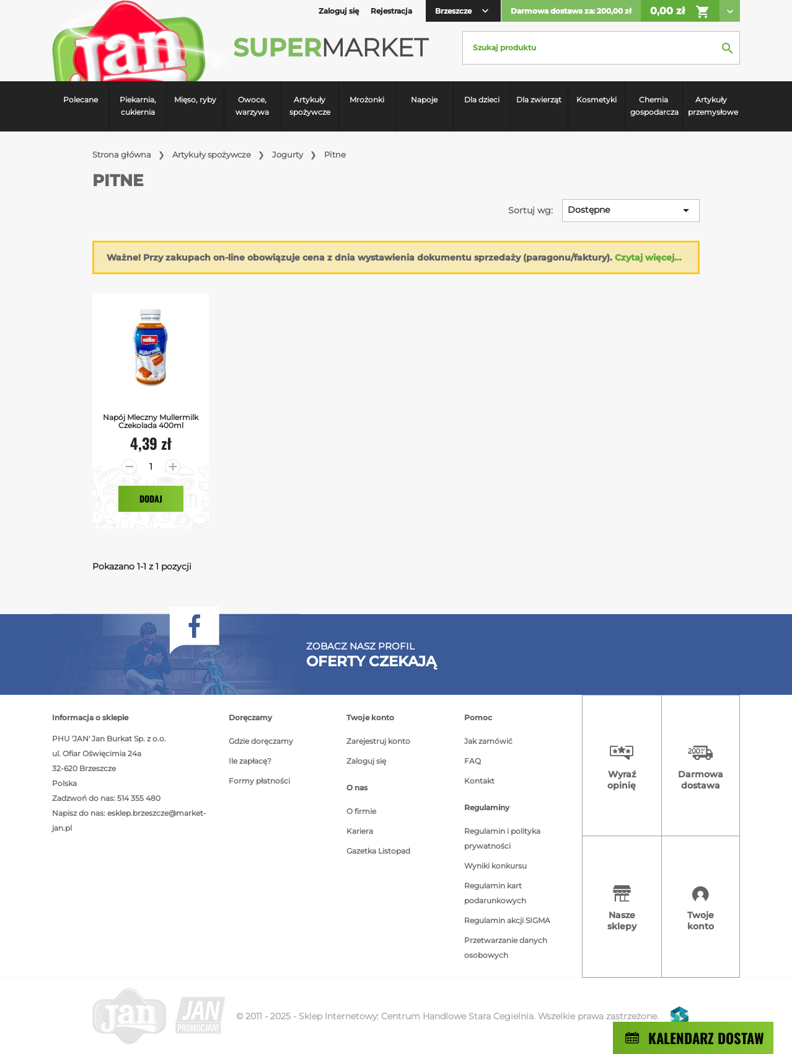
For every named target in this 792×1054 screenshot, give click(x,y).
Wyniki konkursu (495, 865)
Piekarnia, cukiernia (138, 106)
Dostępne (630, 210)
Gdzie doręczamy (261, 741)
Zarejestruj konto (378, 741)
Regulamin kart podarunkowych (495, 893)
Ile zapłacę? (250, 761)
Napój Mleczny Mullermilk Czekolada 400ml (150, 421)
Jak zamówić (488, 741)
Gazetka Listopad (378, 850)
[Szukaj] (601, 48)
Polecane (80, 99)
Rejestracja (391, 11)
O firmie (361, 811)
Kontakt (479, 780)
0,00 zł (680, 11)
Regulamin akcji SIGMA (507, 920)
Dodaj (150, 498)
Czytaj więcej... (648, 257)
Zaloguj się (366, 761)
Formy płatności (259, 780)
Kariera (359, 831)
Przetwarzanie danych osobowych (505, 948)
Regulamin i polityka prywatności (502, 838)
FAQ (472, 761)
